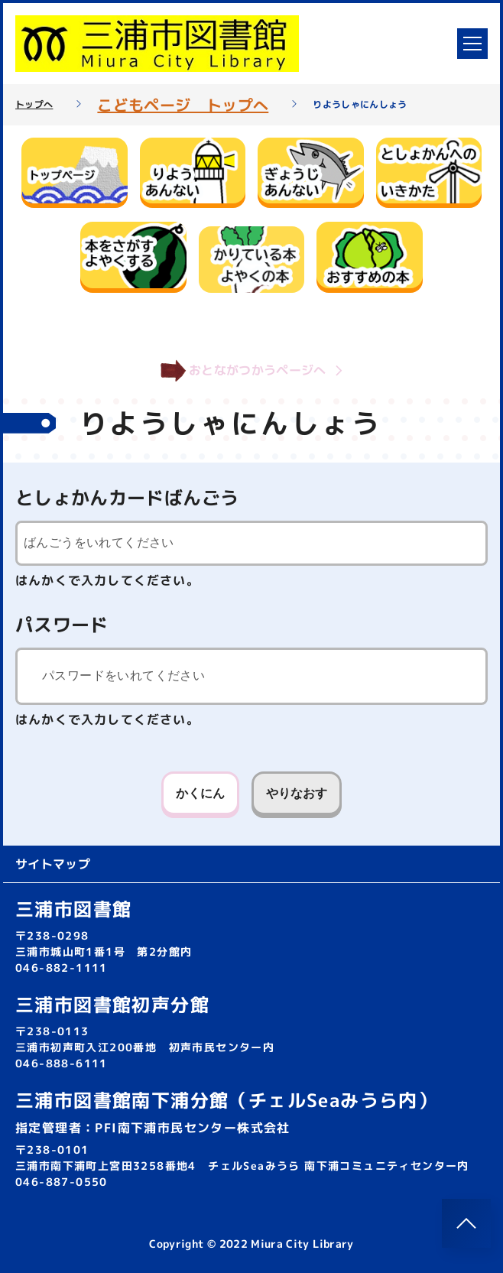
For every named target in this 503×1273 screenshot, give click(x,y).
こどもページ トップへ (182, 105)
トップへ (34, 105)
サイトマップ (52, 864)
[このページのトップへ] (466, 1223)
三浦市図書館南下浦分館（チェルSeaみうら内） (226, 1100)
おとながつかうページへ (251, 371)
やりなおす (296, 793)
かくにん (200, 793)
